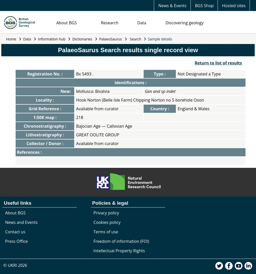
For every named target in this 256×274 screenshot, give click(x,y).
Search (135, 39)
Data (141, 23)
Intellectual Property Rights (119, 251)
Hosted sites (234, 5)
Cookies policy (107, 222)
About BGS (66, 23)
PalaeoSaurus (110, 39)
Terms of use (105, 232)
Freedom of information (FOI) (121, 241)
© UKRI (15, 265)
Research (109, 23)
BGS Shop (204, 5)
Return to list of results (218, 63)
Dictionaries (82, 39)
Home (11, 39)
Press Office (16, 241)
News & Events (172, 5)
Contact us (15, 232)
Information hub (52, 39)
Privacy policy (106, 213)
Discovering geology (184, 23)
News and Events (21, 222)
